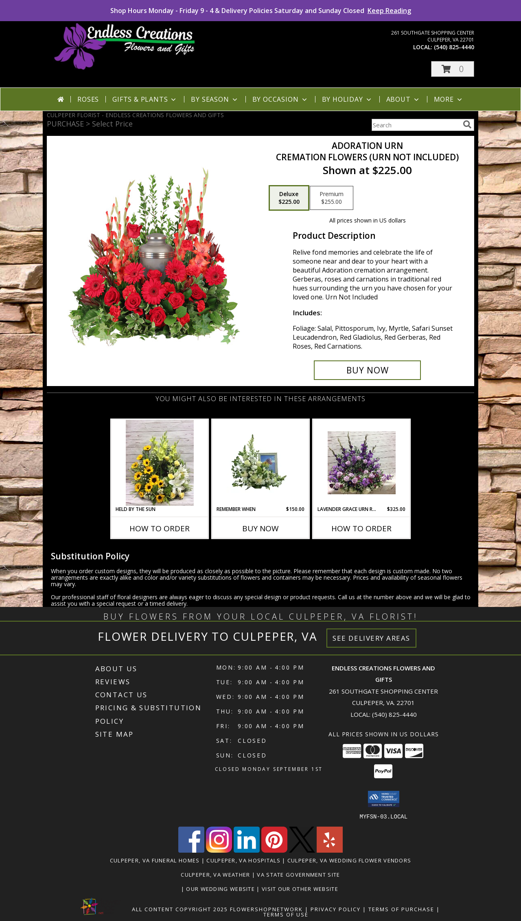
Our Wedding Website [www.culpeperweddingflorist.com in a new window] (221, 888)
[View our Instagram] (219, 850)
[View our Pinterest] (274, 850)
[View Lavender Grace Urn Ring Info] (362, 462)
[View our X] (302, 850)
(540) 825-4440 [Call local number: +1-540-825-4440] (454, 47)
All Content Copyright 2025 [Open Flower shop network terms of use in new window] (180, 908)
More (449, 99)
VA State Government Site (298, 874)
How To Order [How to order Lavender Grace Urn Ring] (361, 528)
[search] (467, 124)
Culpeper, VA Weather (215, 874)
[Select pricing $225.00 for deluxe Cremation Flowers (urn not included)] (289, 198)
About (403, 99)
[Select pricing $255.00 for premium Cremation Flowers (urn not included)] (331, 198)
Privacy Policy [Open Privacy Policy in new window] (336, 908)
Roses (88, 99)
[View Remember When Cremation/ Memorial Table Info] (261, 462)
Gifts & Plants (144, 99)
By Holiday (347, 99)
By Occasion (280, 99)
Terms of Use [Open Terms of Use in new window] (286, 914)
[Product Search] (415, 125)
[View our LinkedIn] (247, 850)
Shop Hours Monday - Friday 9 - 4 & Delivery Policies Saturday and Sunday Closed (260, 10)
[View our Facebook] (191, 850)
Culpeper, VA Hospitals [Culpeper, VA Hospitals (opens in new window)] (243, 860)
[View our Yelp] (330, 850)
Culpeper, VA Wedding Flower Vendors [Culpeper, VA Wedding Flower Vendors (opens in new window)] (349, 860)
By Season (215, 99)
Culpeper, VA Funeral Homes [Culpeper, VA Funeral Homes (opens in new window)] (155, 860)
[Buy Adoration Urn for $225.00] (367, 370)
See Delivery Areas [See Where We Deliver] (371, 638)
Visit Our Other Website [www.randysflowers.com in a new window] (301, 888)
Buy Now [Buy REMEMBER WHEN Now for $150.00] (260, 528)
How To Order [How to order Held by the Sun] (159, 528)
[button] (452, 69)
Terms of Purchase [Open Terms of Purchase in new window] (401, 908)
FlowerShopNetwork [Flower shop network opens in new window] (266, 908)
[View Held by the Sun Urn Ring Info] (160, 462)
